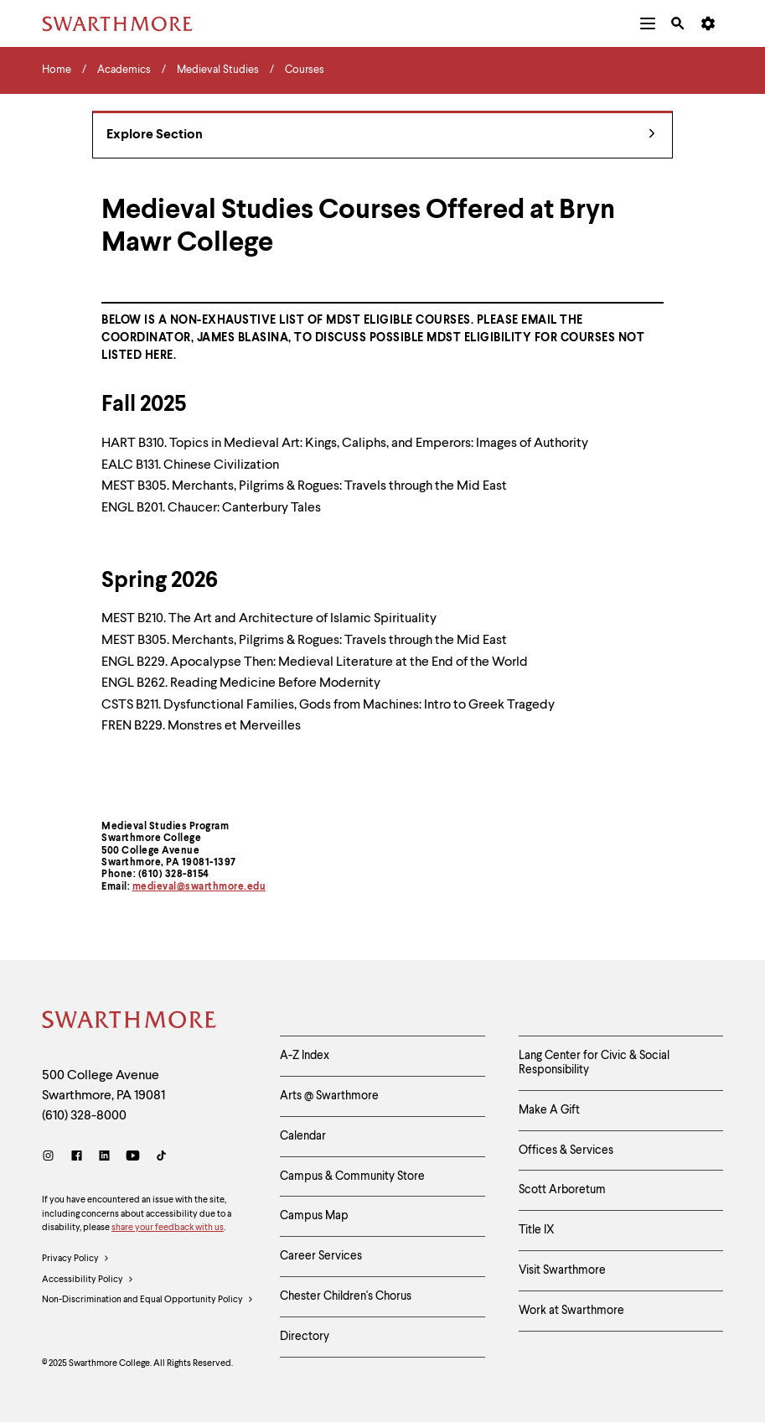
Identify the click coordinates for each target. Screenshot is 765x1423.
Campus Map (314, 1216)
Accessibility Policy (88, 1280)
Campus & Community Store (352, 1176)
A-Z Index (304, 1056)
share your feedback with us (167, 1228)
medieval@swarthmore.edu (199, 887)
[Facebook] (77, 1157)
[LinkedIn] (104, 1157)
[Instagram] (51, 1157)
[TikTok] (161, 1157)
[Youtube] (133, 1157)
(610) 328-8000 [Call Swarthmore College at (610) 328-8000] (84, 1116)
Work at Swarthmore (571, 1311)
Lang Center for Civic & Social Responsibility (594, 1063)
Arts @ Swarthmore (329, 1096)
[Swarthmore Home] (130, 1022)
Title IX (537, 1230)
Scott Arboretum (562, 1190)
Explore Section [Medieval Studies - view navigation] (380, 135)
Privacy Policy (76, 1259)
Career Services (321, 1256)
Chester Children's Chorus (345, 1296)
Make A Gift (549, 1110)
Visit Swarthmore (562, 1270)
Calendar (303, 1136)
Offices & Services (566, 1150)
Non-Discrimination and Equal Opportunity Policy (148, 1301)
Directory (304, 1337)
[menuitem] (648, 23)
